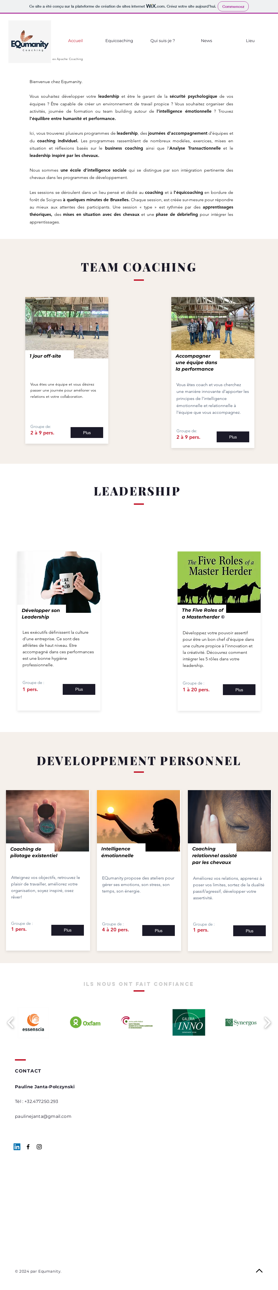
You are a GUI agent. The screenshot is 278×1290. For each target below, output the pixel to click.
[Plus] (87, 432)
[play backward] (11, 1022)
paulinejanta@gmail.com (43, 1116)
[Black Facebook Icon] (28, 1146)
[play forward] (267, 1022)
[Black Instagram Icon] (39, 1146)
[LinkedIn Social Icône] (17, 1146)
